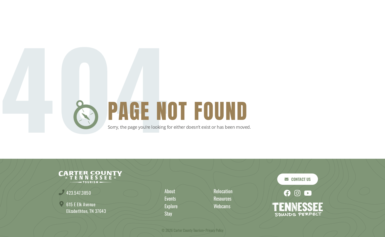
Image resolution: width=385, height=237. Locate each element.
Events (245, 17)
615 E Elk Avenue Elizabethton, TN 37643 (86, 207)
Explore (133, 17)
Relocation (223, 191)
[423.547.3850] (61, 192)
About (276, 17)
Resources (222, 198)
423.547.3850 (78, 193)
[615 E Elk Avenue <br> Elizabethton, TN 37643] (61, 204)
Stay (103, 17)
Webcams (222, 206)
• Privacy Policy (213, 230)
